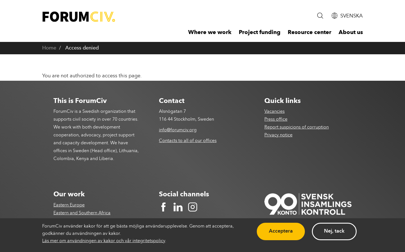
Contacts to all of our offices (188, 141)
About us (351, 32)
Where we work (209, 32)
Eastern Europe (69, 205)
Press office (275, 119)
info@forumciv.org (178, 130)
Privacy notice (278, 135)
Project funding (259, 32)
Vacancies (274, 111)
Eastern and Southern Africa (82, 213)
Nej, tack (334, 231)
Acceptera (281, 231)
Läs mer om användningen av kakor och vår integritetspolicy (103, 241)
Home (49, 48)
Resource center (309, 32)
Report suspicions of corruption (296, 127)
